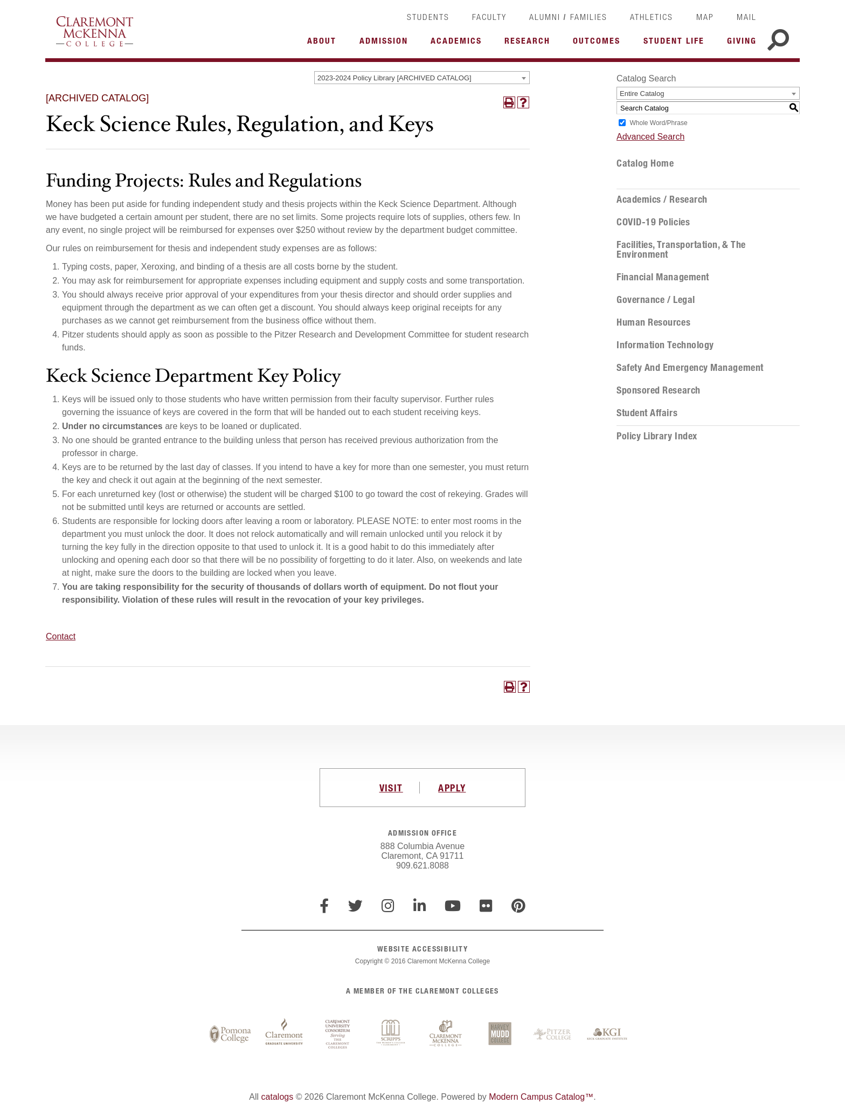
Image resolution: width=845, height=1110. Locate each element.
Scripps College (392, 1034)
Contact (60, 636)
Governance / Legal (656, 299)
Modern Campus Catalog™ (541, 1096)
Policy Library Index (657, 436)
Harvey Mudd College (499, 1034)
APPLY (452, 788)
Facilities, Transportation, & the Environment (681, 249)
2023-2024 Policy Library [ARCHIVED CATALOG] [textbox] (394, 78)
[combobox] (422, 77)
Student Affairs (647, 413)
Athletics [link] (651, 16)
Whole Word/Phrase (658, 123)
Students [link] (428, 16)
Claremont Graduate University (284, 1034)
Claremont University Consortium (338, 1034)
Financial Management (663, 277)
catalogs (277, 1096)
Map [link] (705, 16)
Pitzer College (553, 1034)
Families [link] (588, 16)
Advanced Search (650, 136)
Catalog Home (645, 163)
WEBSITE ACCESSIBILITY (422, 948)
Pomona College (230, 1034)
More (324, 43)
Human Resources (653, 322)
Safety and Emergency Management (690, 367)
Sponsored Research (659, 390)
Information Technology (665, 345)
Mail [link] (747, 16)
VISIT (391, 788)
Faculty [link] (489, 16)
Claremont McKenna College (94, 31)
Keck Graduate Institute (607, 1034)
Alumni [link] (544, 16)
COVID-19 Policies (653, 222)
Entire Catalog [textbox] (642, 93)
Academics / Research (662, 199)
